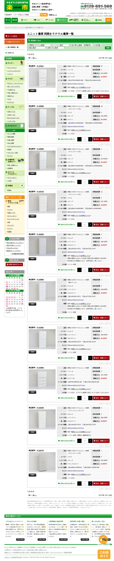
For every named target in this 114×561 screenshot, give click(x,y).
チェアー (10, 228)
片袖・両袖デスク (12, 92)
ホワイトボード (12, 177)
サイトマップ (66, 547)
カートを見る (11, 36)
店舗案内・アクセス (72, 15)
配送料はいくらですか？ (14, 250)
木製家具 (10, 168)
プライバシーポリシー (56, 552)
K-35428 (40, 234)
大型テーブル (11, 111)
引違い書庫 (10, 140)
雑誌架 (9, 149)
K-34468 (40, 368)
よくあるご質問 (89, 15)
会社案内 (81, 15)
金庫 (8, 222)
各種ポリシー (8, 552)
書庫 (8, 206)
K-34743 (40, 192)
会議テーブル (11, 212)
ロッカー (10, 155)
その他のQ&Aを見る (18, 253)
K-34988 (40, 279)
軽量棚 (9, 231)
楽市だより (12, 547)
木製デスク (10, 96)
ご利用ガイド (74, 13)
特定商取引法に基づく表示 (21, 552)
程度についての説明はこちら (80, 87)
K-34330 (40, 408)
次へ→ (35, 58)
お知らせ (9, 53)
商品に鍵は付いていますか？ (15, 242)
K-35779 (40, 450)
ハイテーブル (11, 121)
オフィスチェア (12, 67)
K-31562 (40, 327)
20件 (110, 58)
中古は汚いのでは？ (12, 248)
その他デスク (11, 89)
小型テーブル (11, 115)
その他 (9, 180)
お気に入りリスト (12, 42)
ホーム (8, 27)
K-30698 (40, 106)
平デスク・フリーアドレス (15, 83)
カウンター (10, 225)
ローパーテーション (13, 219)
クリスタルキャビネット (14, 146)
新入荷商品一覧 (12, 47)
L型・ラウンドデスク (13, 86)
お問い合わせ (99, 15)
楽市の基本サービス (84, 13)
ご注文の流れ (95, 13)
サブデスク (10, 102)
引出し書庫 (10, 143)
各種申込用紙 (108, 15)
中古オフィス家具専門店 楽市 (13, 557)
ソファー (10, 74)
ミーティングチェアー (14, 71)
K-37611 (40, 66)
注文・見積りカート (101, 96)
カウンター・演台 (12, 152)
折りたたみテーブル (13, 118)
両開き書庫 (10, 136)
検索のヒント (53, 14)
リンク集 (49, 547)
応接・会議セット (12, 165)
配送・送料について (106, 13)
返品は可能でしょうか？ (14, 245)
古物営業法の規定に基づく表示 (39, 552)
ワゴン (9, 99)
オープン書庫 (11, 133)
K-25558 (40, 149)
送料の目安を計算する (66, 96)
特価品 (9, 190)
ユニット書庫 (11, 130)
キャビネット (15, 27)
